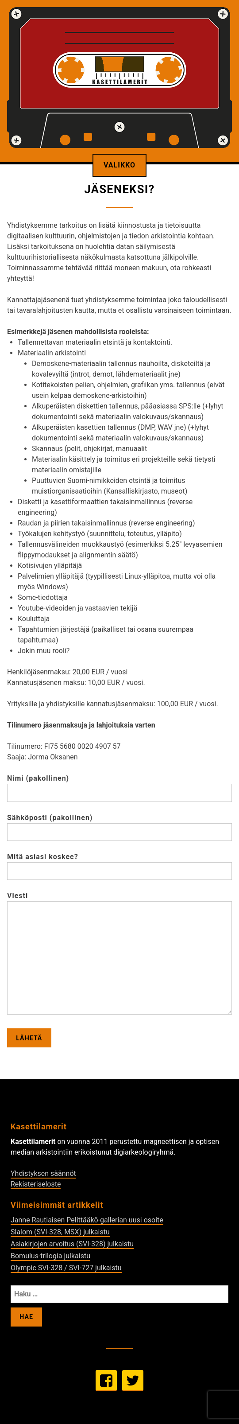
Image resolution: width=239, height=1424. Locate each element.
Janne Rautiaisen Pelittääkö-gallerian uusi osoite (87, 1220)
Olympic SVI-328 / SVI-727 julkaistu (66, 1268)
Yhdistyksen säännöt (43, 1173)
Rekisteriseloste (36, 1184)
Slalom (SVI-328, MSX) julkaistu (60, 1232)
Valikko (119, 165)
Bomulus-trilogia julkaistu (50, 1256)
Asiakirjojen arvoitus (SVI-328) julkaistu (72, 1244)
